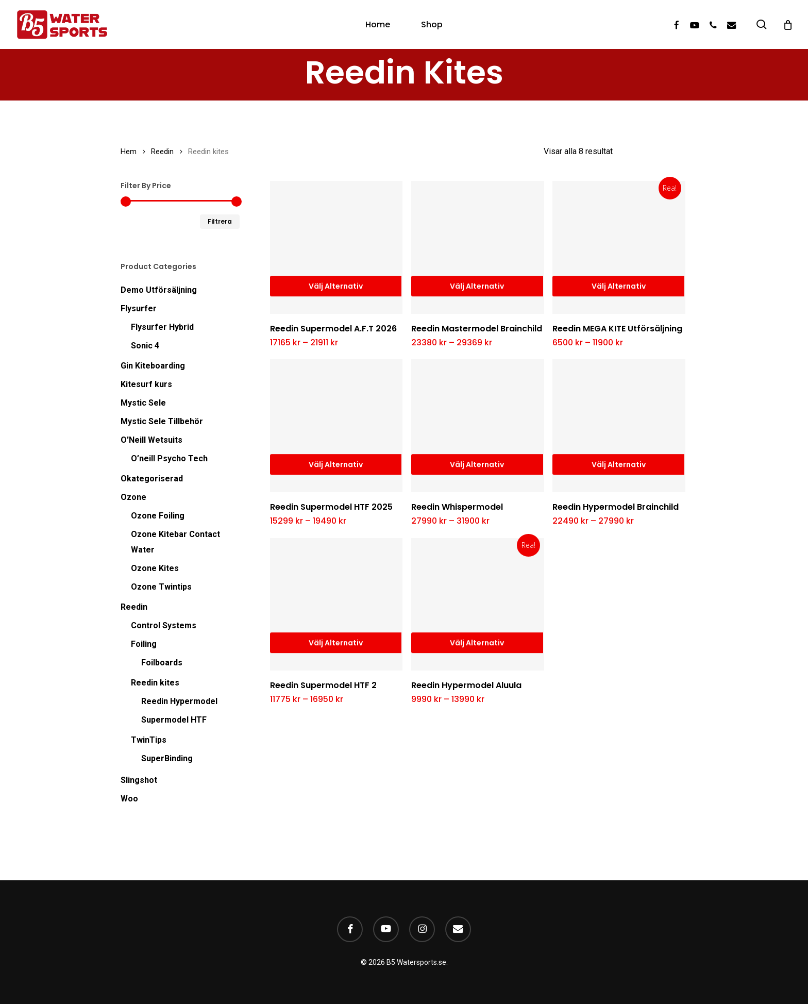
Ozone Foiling (157, 516)
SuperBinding (167, 758)
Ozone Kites (155, 568)
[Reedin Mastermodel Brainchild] (477, 247)
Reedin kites (155, 683)
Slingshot (139, 780)
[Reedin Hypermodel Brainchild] (618, 425)
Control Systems (163, 625)
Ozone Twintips (161, 587)
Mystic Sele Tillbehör (162, 421)
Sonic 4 (145, 345)
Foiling (144, 644)
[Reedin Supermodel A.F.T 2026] (336, 247)
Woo (129, 799)
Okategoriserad (152, 478)
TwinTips (148, 740)
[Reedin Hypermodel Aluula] (477, 604)
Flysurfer (139, 308)
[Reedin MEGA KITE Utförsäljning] (618, 247)
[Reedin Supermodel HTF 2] (336, 604)
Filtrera (220, 221)
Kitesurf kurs (146, 384)
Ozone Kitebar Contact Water (175, 542)
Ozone (133, 497)
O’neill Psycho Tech (169, 458)
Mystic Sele (143, 403)
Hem (129, 151)
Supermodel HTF (174, 720)
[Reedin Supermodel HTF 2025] (336, 425)
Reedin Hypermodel (179, 701)
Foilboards (161, 662)
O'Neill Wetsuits (151, 440)
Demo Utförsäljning (159, 290)
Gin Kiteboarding (153, 366)
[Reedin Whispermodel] (477, 425)
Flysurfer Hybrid (162, 327)
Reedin (162, 151)
